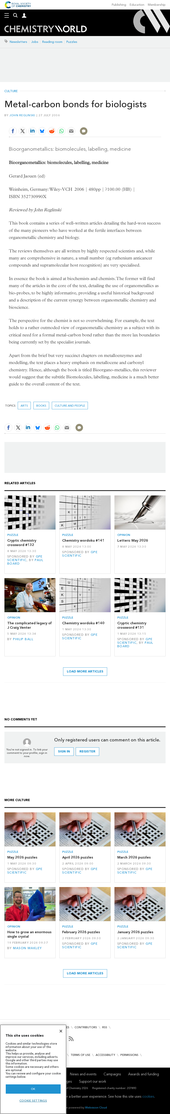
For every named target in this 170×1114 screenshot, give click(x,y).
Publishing (119, 5)
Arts (24, 405)
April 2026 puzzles (77, 857)
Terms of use (80, 1055)
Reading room (52, 42)
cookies (148, 1096)
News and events (83, 1074)
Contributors (86, 1027)
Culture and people (70, 405)
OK (33, 1089)
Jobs (34, 42)
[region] (33, 1069)
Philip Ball (23, 639)
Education (137, 5)
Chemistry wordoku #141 (83, 540)
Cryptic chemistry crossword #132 (21, 542)
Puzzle (12, 535)
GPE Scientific (25, 558)
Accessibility (105, 1055)
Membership (157, 5)
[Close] (61, 1031)
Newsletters (18, 42)
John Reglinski (22, 115)
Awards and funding (143, 1074)
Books (41, 405)
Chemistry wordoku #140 (83, 623)
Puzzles (71, 42)
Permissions (129, 1055)
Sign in (64, 751)
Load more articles (85, 671)
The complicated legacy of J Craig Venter (29, 625)
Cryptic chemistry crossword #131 (131, 625)
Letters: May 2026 (132, 540)
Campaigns (112, 1074)
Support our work (92, 1081)
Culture (11, 91)
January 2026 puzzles (135, 932)
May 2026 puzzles (22, 857)
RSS (104, 1027)
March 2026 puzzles (134, 857)
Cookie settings (33, 1100)
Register (87, 751)
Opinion (123, 535)
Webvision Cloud (96, 1107)
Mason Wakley (27, 948)
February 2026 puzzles (81, 932)
